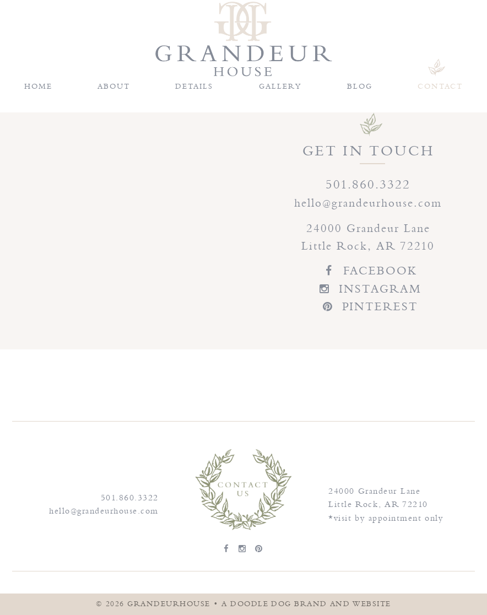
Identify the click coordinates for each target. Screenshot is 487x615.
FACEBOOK (368, 271)
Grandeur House (243, 39)
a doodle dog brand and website (306, 604)
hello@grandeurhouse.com (368, 203)
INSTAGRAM (368, 289)
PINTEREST (368, 306)
